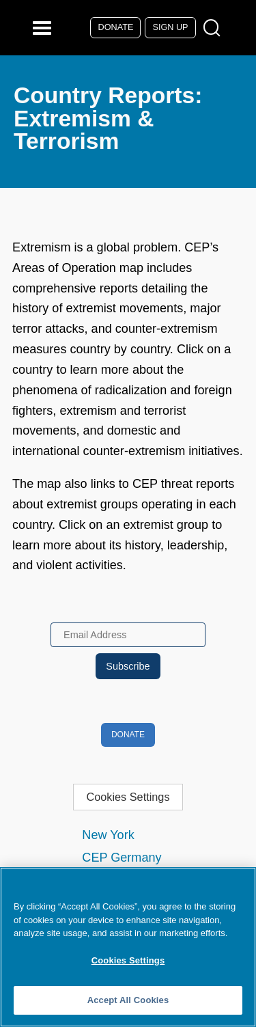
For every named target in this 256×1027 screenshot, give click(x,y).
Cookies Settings (127, 797)
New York (108, 835)
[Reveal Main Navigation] (44, 27)
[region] (128, 947)
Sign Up (170, 27)
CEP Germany (121, 857)
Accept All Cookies (128, 1000)
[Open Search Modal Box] (214, 28)
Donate (116, 27)
